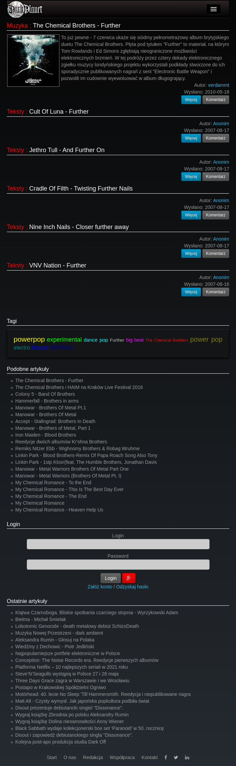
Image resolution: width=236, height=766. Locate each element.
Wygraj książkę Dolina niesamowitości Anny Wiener (69, 721)
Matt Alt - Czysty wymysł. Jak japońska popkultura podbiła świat (82, 701)
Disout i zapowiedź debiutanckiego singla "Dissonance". (74, 735)
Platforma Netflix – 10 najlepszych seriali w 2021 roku (71, 667)
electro (22, 348)
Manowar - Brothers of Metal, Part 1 (53, 428)
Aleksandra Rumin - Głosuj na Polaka (54, 639)
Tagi (12, 321)
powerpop (29, 339)
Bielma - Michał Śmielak (40, 619)
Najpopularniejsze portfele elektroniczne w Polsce (67, 653)
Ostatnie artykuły (27, 601)
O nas (69, 757)
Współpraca (122, 757)
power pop (206, 339)
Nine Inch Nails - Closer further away (79, 227)
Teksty (15, 111)
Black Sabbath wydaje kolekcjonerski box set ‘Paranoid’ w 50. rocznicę (89, 728)
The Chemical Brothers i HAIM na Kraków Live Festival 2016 (79, 387)
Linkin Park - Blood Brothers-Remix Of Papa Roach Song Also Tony (86, 455)
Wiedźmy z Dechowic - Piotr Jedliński (54, 646)
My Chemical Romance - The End (51, 496)
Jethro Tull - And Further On (67, 150)
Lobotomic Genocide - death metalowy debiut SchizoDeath (77, 626)
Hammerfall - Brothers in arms (47, 401)
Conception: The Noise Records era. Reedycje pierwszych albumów (87, 660)
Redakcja (93, 757)
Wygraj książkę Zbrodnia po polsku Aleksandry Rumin (72, 714)
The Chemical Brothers (166, 340)
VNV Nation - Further (57, 265)
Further (117, 340)
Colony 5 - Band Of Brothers (45, 394)
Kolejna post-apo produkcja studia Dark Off (60, 742)
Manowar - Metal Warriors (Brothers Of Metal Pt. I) (68, 475)
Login (13, 524)
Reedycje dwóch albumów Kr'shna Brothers (61, 441)
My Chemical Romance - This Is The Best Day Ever (69, 489)
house (40, 347)
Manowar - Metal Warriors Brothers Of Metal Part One (72, 469)
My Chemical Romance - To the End (53, 482)
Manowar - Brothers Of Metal (45, 414)
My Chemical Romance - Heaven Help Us (59, 509)
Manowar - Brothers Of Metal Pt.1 (50, 407)
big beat (135, 340)
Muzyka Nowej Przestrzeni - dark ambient (59, 633)
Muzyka (17, 25)
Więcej (191, 99)
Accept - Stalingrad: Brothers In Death (55, 421)
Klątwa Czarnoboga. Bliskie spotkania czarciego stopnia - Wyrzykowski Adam (96, 612)
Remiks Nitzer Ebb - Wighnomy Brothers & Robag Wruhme (77, 448)
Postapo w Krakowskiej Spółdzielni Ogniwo (60, 687)
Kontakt (150, 757)
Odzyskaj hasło (132, 586)
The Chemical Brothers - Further (77, 25)
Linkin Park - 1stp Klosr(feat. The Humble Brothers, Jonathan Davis (86, 462)
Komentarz (216, 99)
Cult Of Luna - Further (59, 111)
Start (52, 757)
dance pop (96, 340)
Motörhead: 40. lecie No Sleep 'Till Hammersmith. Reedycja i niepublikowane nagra (103, 694)
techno (61, 347)
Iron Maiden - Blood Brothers (45, 435)
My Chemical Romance (40, 503)
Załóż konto (100, 586)
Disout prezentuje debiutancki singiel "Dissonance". (69, 708)
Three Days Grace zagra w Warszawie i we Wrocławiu (72, 680)
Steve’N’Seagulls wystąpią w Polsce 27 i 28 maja (67, 674)
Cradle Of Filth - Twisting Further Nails (81, 188)
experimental (64, 339)
